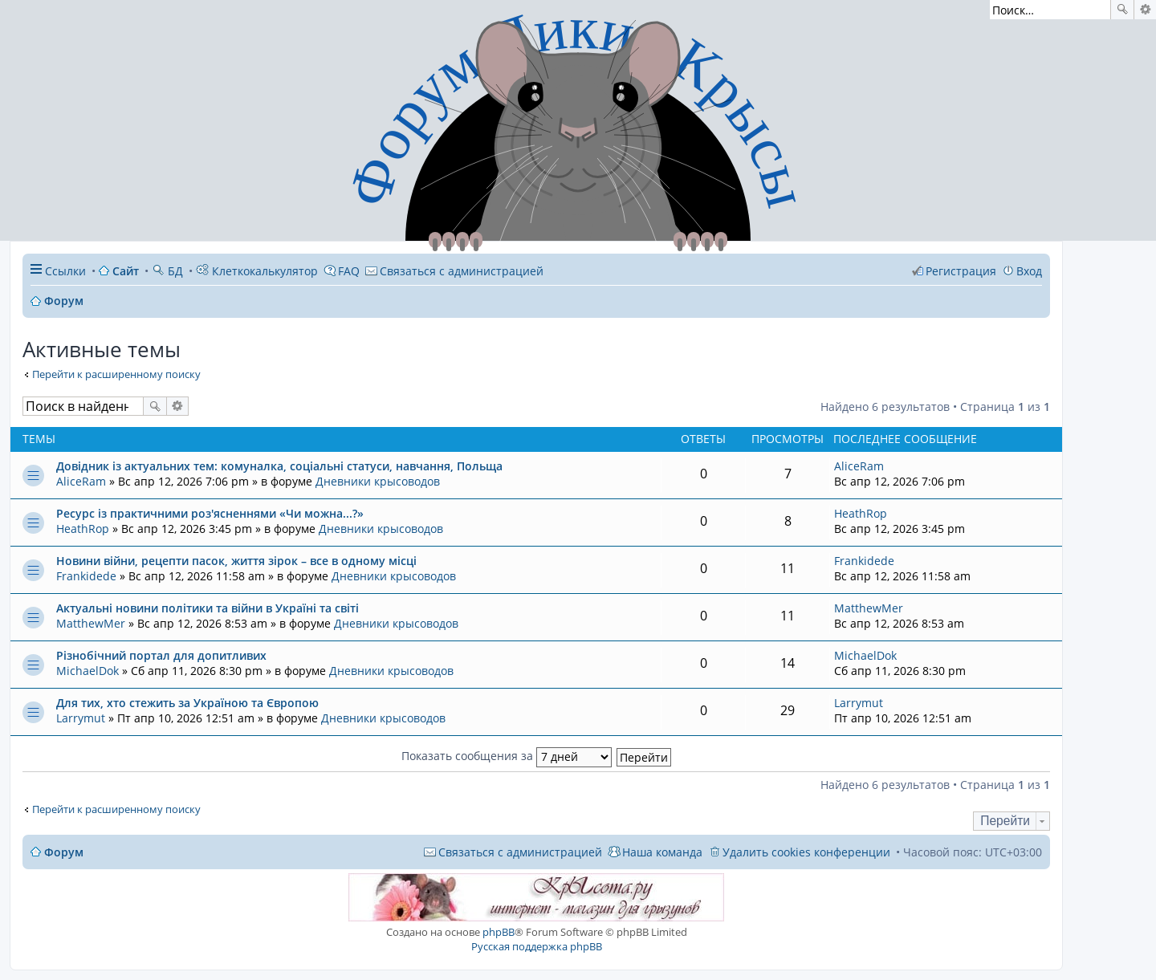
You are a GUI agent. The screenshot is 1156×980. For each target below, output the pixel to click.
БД (167, 271)
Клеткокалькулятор (257, 271)
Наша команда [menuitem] (662, 852)
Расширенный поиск (1145, 9)
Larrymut (80, 718)
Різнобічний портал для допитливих (161, 655)
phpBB (498, 932)
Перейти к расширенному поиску (116, 374)
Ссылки (65, 271)
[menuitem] (454, 270)
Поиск (1122, 9)
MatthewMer (90, 623)
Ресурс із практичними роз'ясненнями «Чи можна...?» (210, 513)
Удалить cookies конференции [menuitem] (806, 852)
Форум (63, 852)
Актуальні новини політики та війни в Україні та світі (207, 608)
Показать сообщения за (506, 755)
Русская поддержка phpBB (536, 946)
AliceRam (81, 481)
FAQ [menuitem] (349, 271)
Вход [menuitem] (1029, 271)
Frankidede (86, 576)
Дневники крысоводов (377, 481)
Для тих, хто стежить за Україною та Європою (187, 702)
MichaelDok (87, 670)
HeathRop (82, 528)
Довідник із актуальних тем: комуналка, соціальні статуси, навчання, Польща (279, 466)
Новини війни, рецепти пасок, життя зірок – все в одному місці (236, 560)
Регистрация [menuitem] (961, 271)
